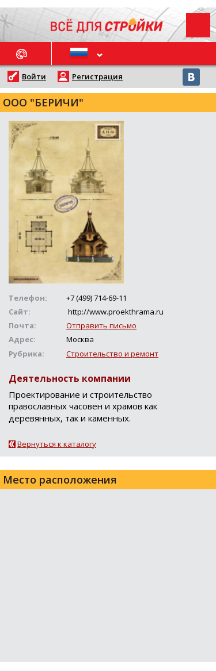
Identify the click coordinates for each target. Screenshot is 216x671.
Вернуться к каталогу (56, 444)
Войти (34, 76)
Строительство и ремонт (112, 353)
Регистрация (97, 76)
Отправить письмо (101, 325)
